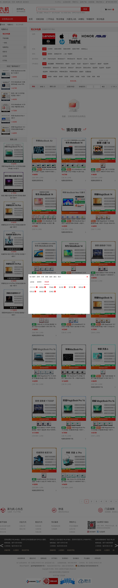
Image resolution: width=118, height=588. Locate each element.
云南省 (32, 282)
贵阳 (46, 277)
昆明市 (39, 282)
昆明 (38, 277)
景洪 (59, 277)
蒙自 (55, 277)
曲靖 (50, 277)
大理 (42, 277)
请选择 (46, 282)
